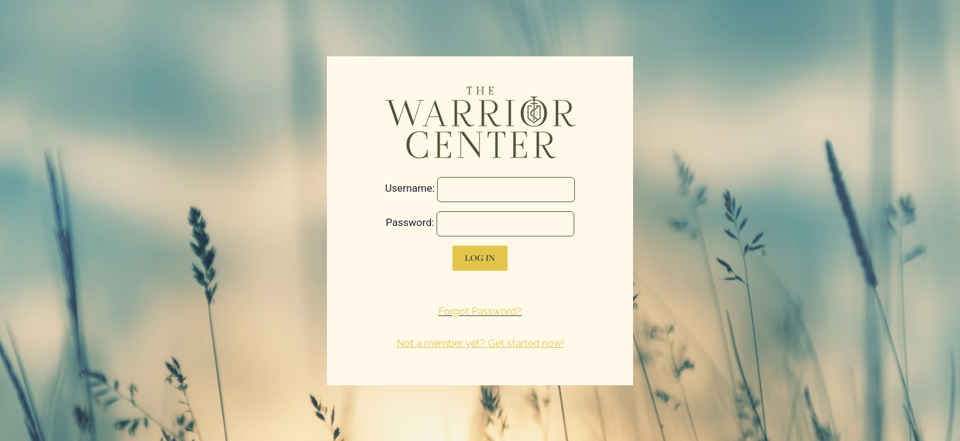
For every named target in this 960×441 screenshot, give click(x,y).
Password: (410, 222)
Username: (410, 188)
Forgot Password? (480, 311)
